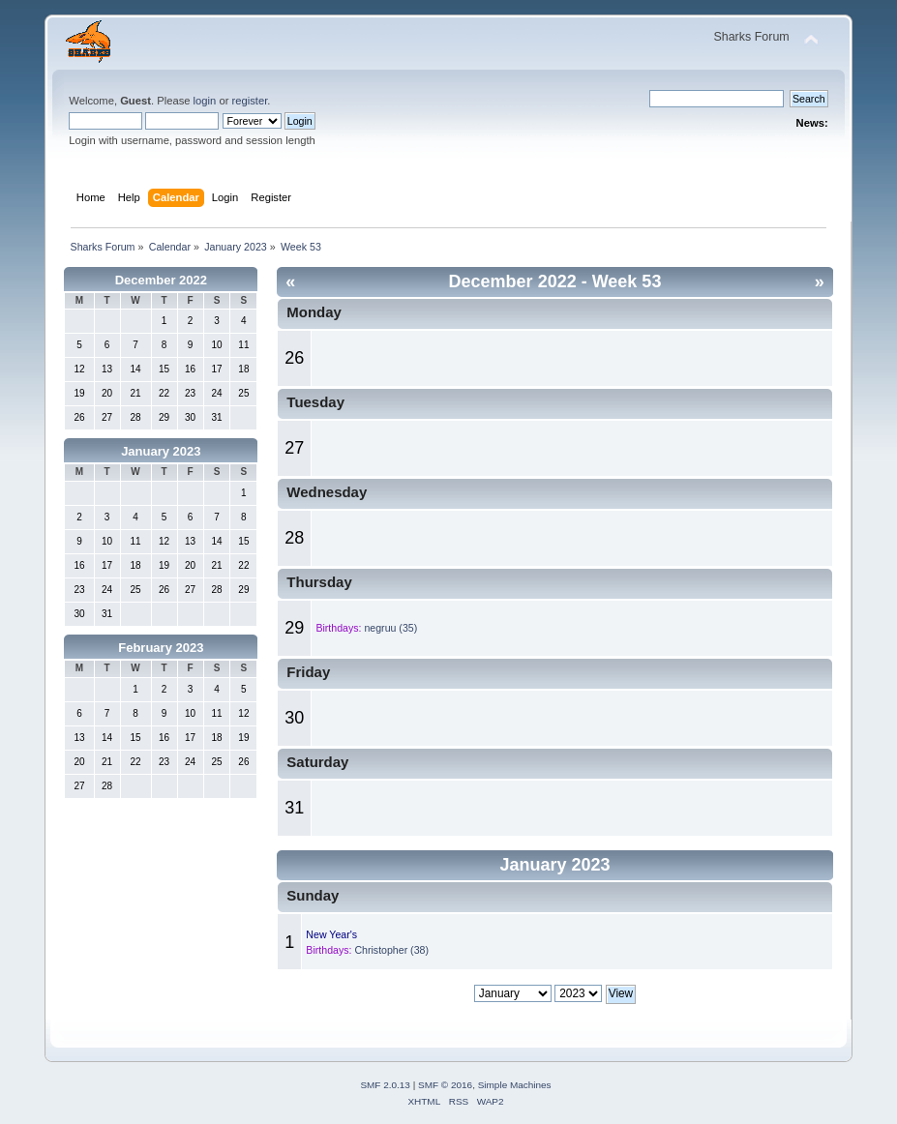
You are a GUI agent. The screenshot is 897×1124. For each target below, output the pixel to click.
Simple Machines (515, 1085)
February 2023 (160, 647)
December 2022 (161, 280)
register (250, 100)
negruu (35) (390, 628)
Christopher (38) (391, 950)
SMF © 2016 (445, 1085)
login (205, 100)
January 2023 (160, 451)
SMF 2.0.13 (385, 1085)
